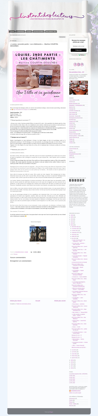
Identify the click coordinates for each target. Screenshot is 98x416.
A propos (29, 31)
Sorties (70, 157)
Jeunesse (71, 125)
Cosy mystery (72, 112)
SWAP (70, 155)
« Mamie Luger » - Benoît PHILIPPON (77, 268)
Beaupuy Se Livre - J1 (77, 337)
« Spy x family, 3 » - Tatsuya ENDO (79, 312)
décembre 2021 (75, 226)
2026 (72, 215)
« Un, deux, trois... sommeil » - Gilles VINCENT (78, 244)
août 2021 (74, 234)
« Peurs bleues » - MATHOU (78, 304)
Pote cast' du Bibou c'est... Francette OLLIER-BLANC (78, 286)
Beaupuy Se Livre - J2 (77, 335)
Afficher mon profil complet (75, 392)
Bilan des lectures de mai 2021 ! (79, 347)
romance (71, 142)
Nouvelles (71, 126)
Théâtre (71, 139)
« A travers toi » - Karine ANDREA (79, 276)
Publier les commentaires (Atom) (23, 303)
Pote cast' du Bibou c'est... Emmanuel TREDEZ (77, 274)
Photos (70, 402)
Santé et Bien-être (73, 137)
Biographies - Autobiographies (76, 105)
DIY (70, 150)
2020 (72, 360)
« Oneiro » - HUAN (76, 326)
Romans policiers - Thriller (75, 135)
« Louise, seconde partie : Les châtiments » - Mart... (78, 241)
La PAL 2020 (72, 382)
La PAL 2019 (72, 380)
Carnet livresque (73, 148)
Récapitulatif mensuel (74, 154)
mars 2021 (74, 353)
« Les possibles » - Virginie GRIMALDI (78, 271)
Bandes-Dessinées (73, 103)
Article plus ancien (60, 301)
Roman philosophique (74, 130)
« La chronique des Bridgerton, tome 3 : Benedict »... (78, 282)
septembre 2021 (76, 232)
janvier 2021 (75, 357)
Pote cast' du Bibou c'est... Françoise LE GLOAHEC (78, 265)
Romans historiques (73, 133)
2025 (72, 217)
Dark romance (72, 114)
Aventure (71, 101)
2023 (72, 221)
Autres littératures (73, 100)
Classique (71, 108)
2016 (72, 368)
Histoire (71, 123)
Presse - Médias (72, 403)
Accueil (12, 31)
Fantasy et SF (72, 121)
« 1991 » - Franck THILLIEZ (78, 345)
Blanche (71, 107)
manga (70, 141)
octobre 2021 (75, 230)
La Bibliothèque (20, 31)
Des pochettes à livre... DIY (76, 72)
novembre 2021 (75, 228)
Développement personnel (75, 117)
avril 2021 (74, 351)
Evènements (72, 398)
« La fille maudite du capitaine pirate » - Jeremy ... (78, 315)
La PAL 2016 (72, 375)
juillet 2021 (74, 236)
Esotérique (71, 119)
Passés (71, 400)
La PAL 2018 (72, 379)
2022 (72, 223)
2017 (72, 366)
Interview (71, 152)
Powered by (78, 55)
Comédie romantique (74, 110)
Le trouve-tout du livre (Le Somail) (79, 262)
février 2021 (75, 355)
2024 (72, 219)
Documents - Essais (73, 116)
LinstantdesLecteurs (76, 390)
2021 (72, 225)
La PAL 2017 (72, 377)
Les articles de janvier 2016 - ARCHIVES (78, 373)
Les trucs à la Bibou (38, 31)
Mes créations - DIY (51, 31)
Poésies (71, 128)
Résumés (71, 405)
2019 (72, 362)
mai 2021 (74, 349)
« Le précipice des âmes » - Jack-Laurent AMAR (79, 333)
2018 (72, 364)
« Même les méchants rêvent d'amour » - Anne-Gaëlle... (78, 289)
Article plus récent (15, 301)
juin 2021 (74, 238)
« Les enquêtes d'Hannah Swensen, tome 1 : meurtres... (80, 292)
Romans (15, 254)
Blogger (51, 412)
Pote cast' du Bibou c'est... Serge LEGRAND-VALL (79, 310)
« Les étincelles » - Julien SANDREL (77, 298)
